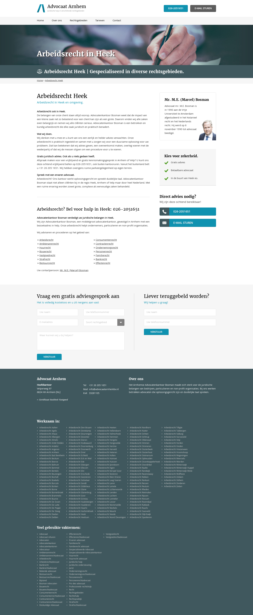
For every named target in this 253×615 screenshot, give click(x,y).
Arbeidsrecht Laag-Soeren (109, 480)
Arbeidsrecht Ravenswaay (141, 474)
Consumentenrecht (106, 240)
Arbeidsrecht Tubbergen (175, 431)
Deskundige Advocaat (49, 605)
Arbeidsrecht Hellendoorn (109, 431)
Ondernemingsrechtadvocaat (82, 574)
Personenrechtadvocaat (80, 580)
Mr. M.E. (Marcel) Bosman (74, 271)
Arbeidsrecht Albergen (49, 437)
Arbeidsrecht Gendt (77, 483)
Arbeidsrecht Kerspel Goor (109, 471)
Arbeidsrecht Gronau (78, 499)
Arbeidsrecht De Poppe (50, 508)
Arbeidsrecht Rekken (139, 477)
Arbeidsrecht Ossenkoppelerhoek (145, 462)
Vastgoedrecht (47, 256)
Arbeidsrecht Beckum (49, 458)
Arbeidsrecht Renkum (139, 480)
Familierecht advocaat (79, 546)
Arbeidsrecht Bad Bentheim (52, 455)
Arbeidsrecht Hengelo (107, 440)
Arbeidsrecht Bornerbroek (51, 492)
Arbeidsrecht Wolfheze (174, 474)
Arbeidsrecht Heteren (107, 452)
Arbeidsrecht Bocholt (48, 477)
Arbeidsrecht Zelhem (173, 480)
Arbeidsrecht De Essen (49, 502)
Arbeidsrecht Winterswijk (175, 465)
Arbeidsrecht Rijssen (139, 496)
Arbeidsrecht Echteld (78, 455)
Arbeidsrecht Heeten (106, 428)
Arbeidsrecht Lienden (107, 492)
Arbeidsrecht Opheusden (141, 458)
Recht (71, 590)
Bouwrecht (45, 252)
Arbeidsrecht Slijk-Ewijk (140, 514)
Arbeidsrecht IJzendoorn (108, 465)
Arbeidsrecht (46, 240)
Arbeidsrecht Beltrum (49, 465)
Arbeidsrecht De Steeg (49, 511)
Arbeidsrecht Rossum (139, 499)
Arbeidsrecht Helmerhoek (109, 434)
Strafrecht (44, 259)
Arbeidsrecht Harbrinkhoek (81, 511)
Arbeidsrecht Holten (106, 455)
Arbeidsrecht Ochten (139, 434)
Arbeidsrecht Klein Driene (109, 477)
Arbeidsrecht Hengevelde (108, 443)
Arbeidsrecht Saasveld (140, 511)
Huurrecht (45, 248)
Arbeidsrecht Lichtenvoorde (109, 489)
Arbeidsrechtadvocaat (49, 562)
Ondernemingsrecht (107, 248)
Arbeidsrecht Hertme (106, 446)
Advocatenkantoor (47, 543)
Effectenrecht (103, 263)
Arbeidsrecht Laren (106, 483)
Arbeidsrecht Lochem (107, 496)
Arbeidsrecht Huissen (107, 462)
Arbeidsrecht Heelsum (79, 517)
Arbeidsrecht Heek (77, 514)
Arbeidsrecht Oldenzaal (140, 440)
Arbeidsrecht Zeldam (173, 477)
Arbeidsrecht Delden (48, 517)
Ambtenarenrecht (49, 244)
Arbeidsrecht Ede (76, 462)
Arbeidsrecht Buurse (48, 499)
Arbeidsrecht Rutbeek (139, 505)
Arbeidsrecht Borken (48, 486)
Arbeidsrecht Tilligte (173, 428)
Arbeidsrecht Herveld (107, 449)
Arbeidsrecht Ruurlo (139, 508)
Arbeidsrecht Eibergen (79, 465)
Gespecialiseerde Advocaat (81, 550)
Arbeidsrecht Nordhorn (140, 428)
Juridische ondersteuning (80, 565)
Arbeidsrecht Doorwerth (80, 449)
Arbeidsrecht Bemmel (49, 468)
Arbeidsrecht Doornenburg (81, 446)
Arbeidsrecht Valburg (173, 434)
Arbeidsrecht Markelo (107, 508)
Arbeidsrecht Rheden (139, 489)
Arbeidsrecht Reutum (139, 486)
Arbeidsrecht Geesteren (80, 477)
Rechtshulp (74, 596)
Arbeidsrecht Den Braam (80, 428)
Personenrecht (104, 252)
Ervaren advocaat (77, 540)
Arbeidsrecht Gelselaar (79, 480)
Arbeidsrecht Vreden (173, 446)
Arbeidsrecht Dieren (78, 440)
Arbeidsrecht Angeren (49, 449)
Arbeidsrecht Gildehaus (79, 486)
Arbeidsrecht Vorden (173, 443)
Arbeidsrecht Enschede (79, 474)
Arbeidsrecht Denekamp (80, 431)
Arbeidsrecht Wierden (174, 462)
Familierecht (102, 256)
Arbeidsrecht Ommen (139, 443)
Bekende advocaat (47, 571)
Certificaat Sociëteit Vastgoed (53, 399)
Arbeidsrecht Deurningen (80, 434)
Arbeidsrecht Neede (106, 514)
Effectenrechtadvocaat (79, 537)
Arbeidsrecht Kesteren (107, 474)
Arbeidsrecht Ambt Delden (51, 443)
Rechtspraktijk (75, 599)
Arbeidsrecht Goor (77, 496)
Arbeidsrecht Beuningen (50, 474)
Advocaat (43, 534)
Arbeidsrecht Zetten (173, 486)
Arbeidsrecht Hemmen (107, 437)
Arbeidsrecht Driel (77, 452)
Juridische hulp (75, 562)
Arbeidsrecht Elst (76, 471)
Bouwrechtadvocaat (48, 590)
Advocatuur (44, 550)
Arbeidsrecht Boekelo (49, 480)
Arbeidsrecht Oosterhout (141, 452)
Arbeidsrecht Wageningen (176, 455)
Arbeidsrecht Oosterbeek (141, 449)
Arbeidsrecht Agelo (48, 431)
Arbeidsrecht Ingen (106, 468)
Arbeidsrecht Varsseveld (175, 437)
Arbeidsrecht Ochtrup (139, 437)
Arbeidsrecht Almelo (48, 440)
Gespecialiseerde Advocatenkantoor (85, 553)
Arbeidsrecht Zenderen (174, 483)
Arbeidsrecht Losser (106, 502)
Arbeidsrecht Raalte (139, 468)
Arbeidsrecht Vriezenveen (175, 449)
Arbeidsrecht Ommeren (140, 446)
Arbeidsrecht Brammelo (50, 496)
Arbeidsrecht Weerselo (174, 458)
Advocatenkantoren (48, 546)
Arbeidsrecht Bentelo (49, 471)
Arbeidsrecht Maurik (106, 511)
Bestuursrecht (47, 263)
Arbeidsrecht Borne (48, 489)
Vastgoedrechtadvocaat (116, 537)
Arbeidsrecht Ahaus (48, 434)
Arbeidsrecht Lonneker (107, 499)
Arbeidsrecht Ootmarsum (141, 455)
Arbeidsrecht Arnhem (49, 452)
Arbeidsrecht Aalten (48, 428)
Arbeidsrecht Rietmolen (140, 492)
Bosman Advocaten (48, 584)
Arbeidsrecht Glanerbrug (80, 492)
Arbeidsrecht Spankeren (141, 517)
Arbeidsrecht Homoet (107, 458)
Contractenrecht (104, 244)
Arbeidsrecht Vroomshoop (176, 452)
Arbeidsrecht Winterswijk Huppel (179, 468)
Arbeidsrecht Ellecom (78, 468)
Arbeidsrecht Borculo (49, 483)
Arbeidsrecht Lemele (106, 486)
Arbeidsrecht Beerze (48, 462)
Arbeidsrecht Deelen (48, 514)
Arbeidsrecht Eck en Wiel (80, 458)
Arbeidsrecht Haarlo (78, 508)
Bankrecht (101, 259)
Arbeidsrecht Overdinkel (141, 465)
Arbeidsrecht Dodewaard (80, 443)
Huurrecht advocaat (78, 559)
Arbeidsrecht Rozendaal (140, 502)
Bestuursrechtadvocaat (49, 577)
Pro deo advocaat (77, 584)
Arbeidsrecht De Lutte (49, 505)
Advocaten (44, 540)
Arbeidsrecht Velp (172, 440)
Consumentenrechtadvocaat (52, 596)
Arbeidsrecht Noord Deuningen (111, 517)
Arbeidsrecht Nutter (139, 431)
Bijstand (43, 580)
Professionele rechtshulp (80, 587)
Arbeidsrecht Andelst (48, 446)
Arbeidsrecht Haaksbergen (81, 502)
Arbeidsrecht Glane (77, 489)
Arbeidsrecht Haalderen (80, 505)
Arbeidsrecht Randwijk (140, 471)
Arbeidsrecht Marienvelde (109, 505)
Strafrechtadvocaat (77, 605)
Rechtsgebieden (76, 593)
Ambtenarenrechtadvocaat (51, 556)
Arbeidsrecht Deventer (79, 437)
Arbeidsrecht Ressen (139, 483)
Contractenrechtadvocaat (50, 602)
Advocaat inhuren (47, 537)
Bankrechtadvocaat (48, 568)
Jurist (71, 568)
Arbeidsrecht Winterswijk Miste (178, 471)
